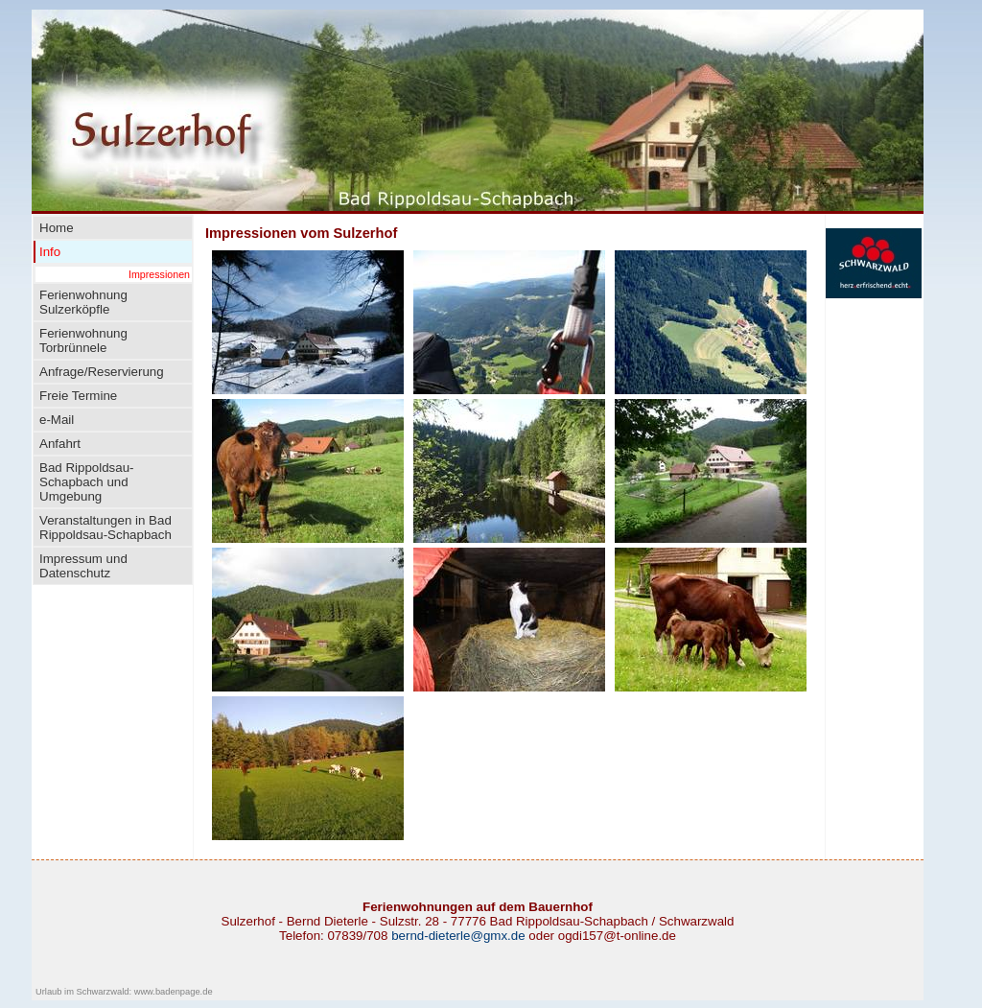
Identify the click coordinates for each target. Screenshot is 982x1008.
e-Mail (56, 419)
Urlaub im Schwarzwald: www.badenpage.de (124, 991)
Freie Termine (78, 395)
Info (49, 252)
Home (56, 228)
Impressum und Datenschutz (83, 565)
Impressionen (159, 274)
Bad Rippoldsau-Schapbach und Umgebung (86, 482)
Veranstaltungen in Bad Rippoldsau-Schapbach (105, 527)
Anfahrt (60, 443)
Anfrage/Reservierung (101, 371)
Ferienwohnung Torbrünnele (83, 340)
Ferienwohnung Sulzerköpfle (83, 302)
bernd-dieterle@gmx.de (458, 935)
